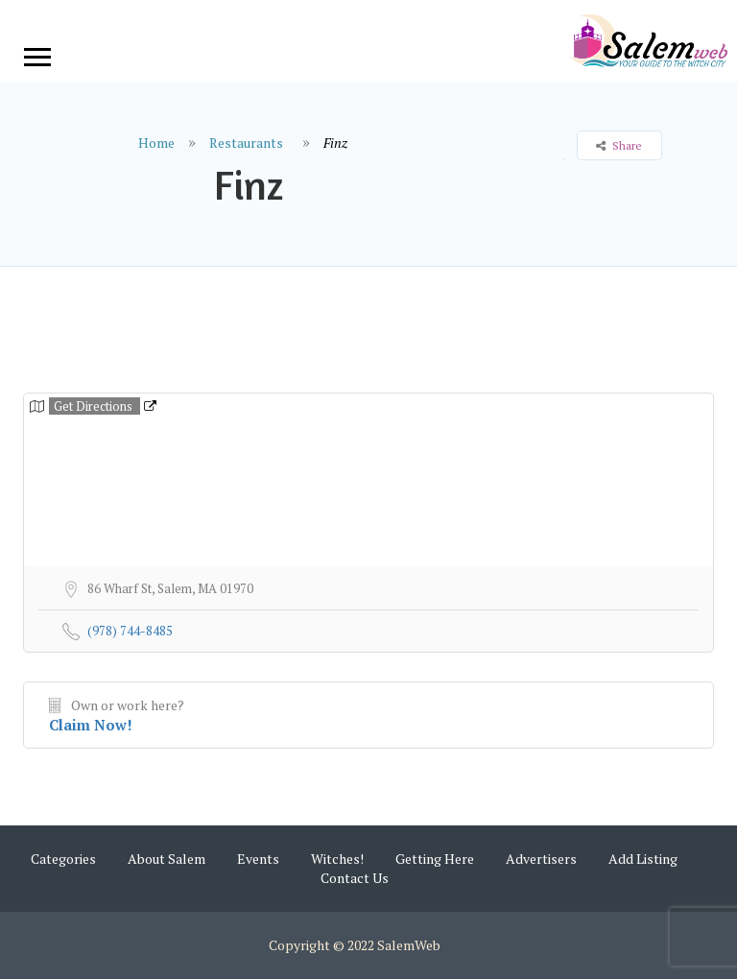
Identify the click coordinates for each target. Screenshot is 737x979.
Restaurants (246, 142)
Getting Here (434, 858)
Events (258, 858)
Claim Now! (90, 724)
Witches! (337, 858)
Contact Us (355, 878)
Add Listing (643, 858)
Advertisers (541, 858)
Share (619, 145)
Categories (63, 858)
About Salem (166, 858)
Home (156, 142)
